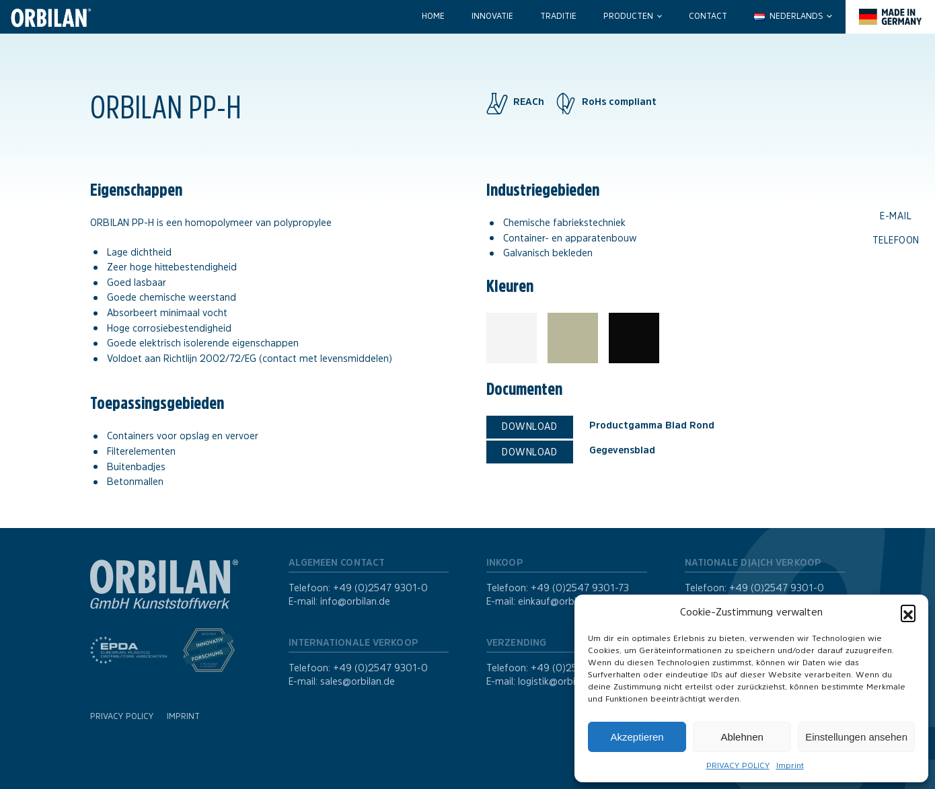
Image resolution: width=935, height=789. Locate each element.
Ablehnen (741, 737)
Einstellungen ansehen (856, 737)
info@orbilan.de (355, 601)
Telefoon (896, 240)
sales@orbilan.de (357, 681)
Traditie (558, 16)
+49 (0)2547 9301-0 (380, 588)
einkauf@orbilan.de (560, 601)
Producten (628, 16)
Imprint (790, 765)
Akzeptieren (636, 737)
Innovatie (492, 16)
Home (433, 16)
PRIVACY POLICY (738, 765)
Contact (708, 16)
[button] (908, 612)
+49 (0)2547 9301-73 (580, 588)
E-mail (895, 216)
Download (529, 426)
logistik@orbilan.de (559, 681)
